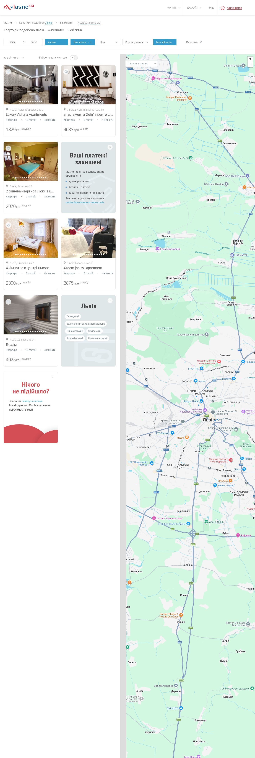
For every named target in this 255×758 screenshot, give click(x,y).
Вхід (211, 7)
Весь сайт (192, 7)
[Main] (19, 7)
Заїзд (12, 42)
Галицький (73, 316)
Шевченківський (98, 338)
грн (18, 130)
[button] (250, 59)
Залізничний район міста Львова (86, 323)
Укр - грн (171, 7)
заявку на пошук (32, 401)
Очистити (192, 42)
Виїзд (33, 42)
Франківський (75, 338)
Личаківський (75, 331)
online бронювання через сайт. (85, 202)
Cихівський (94, 331)
